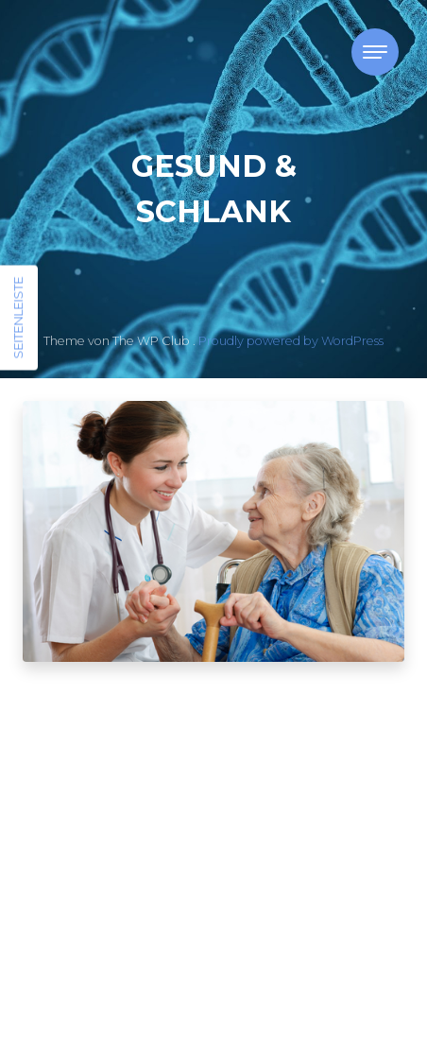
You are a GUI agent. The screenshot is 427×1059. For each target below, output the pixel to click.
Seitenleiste (18, 318)
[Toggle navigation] (375, 52)
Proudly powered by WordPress (291, 341)
